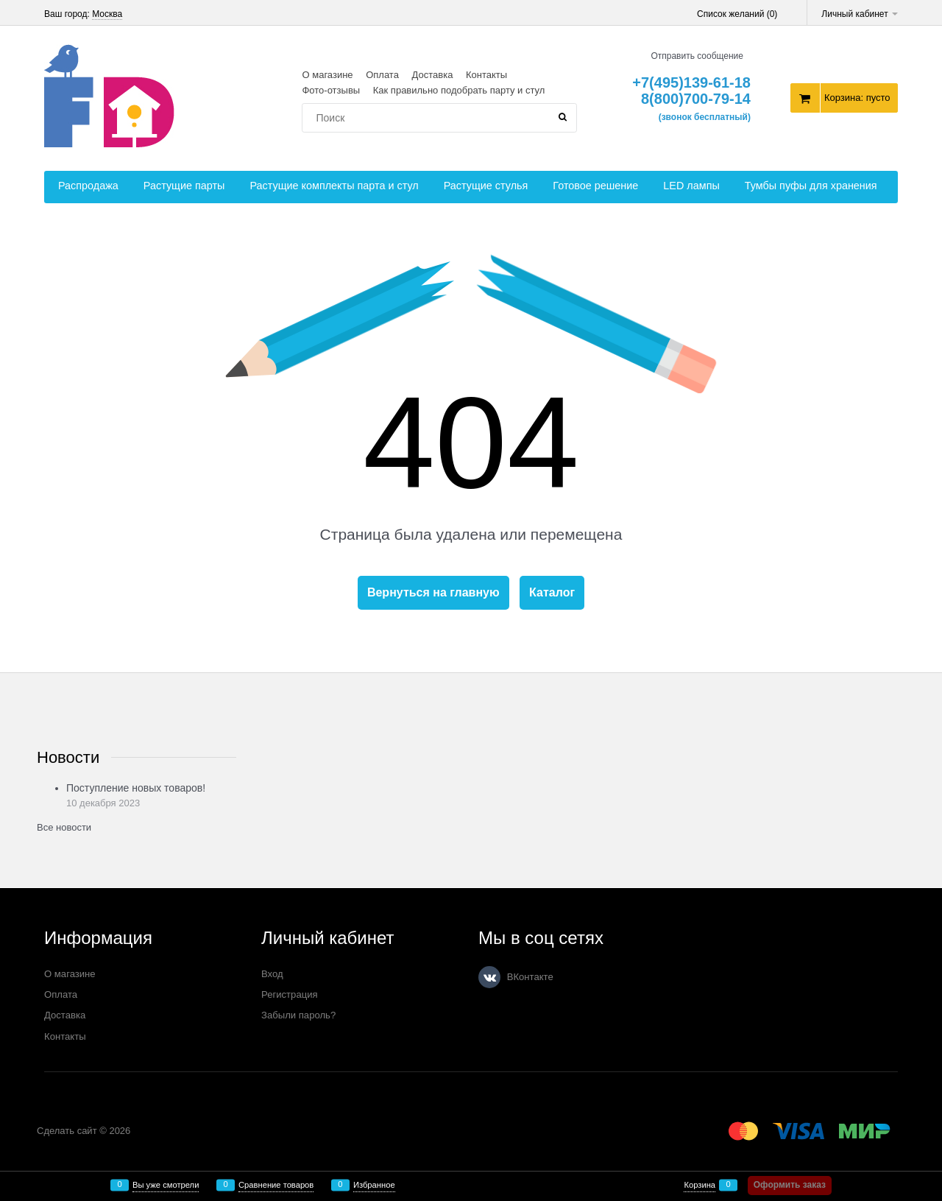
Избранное (374, 1185)
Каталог (552, 592)
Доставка (432, 74)
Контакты (486, 74)
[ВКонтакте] (489, 977)
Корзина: (857, 97)
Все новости (64, 827)
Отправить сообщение (697, 56)
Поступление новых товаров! (135, 788)
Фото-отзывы (331, 90)
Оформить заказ (790, 1185)
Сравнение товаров (276, 1185)
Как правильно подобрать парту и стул (459, 90)
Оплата (382, 74)
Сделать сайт (67, 1130)
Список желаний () (737, 14)
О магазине (327, 74)
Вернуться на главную (433, 592)
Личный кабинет (859, 14)
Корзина (699, 1185)
